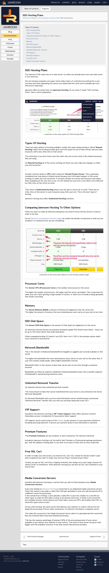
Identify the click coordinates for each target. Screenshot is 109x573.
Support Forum (95, 536)
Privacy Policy (81, 562)
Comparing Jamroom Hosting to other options (43, 36)
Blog (74, 3)
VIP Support (30, 53)
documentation (10, 35)
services (10, 55)
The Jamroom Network (30, 18)
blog (10, 32)
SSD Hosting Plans (33, 30)
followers (10, 43)
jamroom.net (54, 18)
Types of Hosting (32, 33)
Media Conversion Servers (36, 61)
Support (66, 3)
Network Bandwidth (33, 47)
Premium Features (33, 55)
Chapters (45, 9)
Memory (29, 41)
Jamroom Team (81, 559)
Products (55, 3)
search (82, 3)
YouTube (100, 565)
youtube (10, 59)
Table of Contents (31, 9)
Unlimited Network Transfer (36, 50)
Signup (97, 3)
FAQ (10, 39)
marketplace (10, 51)
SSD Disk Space (32, 44)
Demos (60, 567)
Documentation (44, 18)
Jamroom (26, 561)
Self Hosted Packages (35, 536)
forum (10, 47)
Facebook (100, 562)
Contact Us (80, 570)
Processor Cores (32, 39)
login (89, 3)
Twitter (99, 559)
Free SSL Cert (31, 58)
